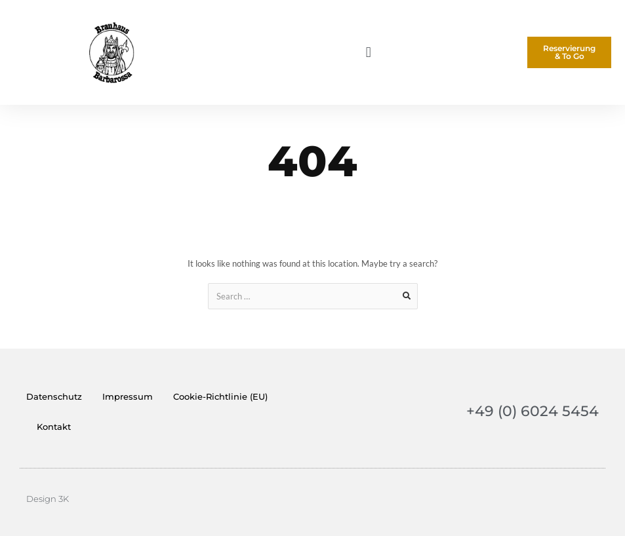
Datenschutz (54, 396)
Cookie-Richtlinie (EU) (220, 396)
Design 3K (47, 498)
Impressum (127, 396)
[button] (368, 53)
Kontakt (54, 426)
